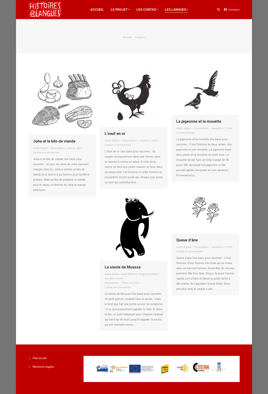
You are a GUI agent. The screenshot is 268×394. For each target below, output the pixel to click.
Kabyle (154, 274)
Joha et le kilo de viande (54, 141)
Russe (119, 278)
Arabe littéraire (129, 274)
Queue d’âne (187, 240)
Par (58, 148)
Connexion (234, 9)
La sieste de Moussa (123, 267)
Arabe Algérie (40, 148)
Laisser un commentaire (46, 152)
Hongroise (144, 274)
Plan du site (40, 358)
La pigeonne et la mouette (198, 121)
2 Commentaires (185, 132)
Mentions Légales (43, 366)
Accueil (127, 37)
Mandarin (110, 278)
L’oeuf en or (115, 133)
